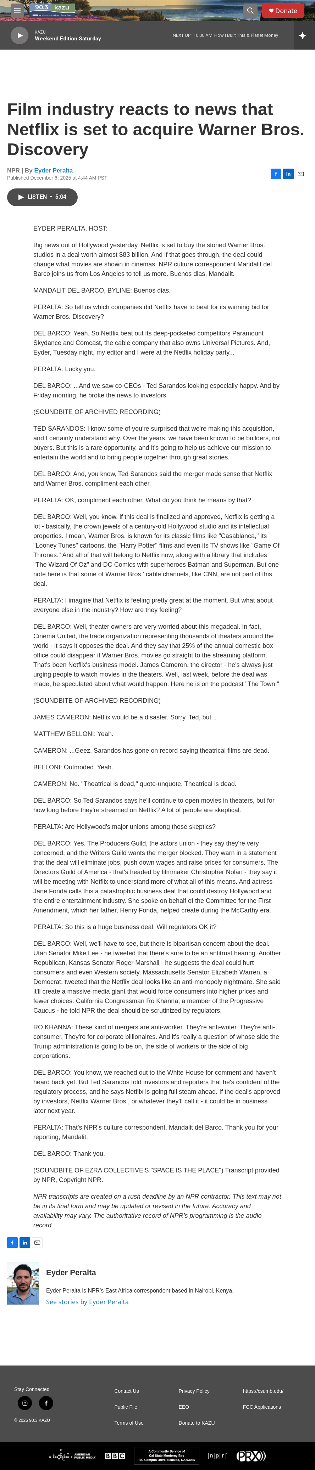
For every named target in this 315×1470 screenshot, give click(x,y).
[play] (19, 36)
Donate (286, 11)
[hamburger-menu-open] (17, 11)
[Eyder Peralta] (23, 1283)
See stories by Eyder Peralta (87, 1301)
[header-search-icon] (250, 11)
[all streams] (304, 35)
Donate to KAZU (197, 1423)
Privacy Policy (194, 1391)
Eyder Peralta (53, 170)
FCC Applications (262, 1407)
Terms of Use (128, 1423)
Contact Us (126, 1391)
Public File (125, 1407)
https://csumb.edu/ (263, 1391)
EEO (184, 1407)
